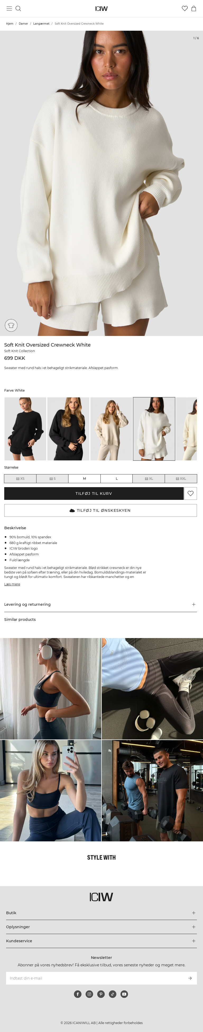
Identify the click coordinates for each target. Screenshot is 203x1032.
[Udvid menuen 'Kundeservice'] (101, 941)
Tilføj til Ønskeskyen (100, 510)
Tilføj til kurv (94, 493)
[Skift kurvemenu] (193, 8)
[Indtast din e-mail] (94, 978)
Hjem (9, 23)
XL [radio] (149, 479)
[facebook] (77, 994)
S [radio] (52, 479)
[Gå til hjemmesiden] (101, 8)
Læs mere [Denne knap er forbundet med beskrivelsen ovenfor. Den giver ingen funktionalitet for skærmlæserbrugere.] (12, 584)
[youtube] (124, 994)
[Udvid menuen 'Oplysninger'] (101, 927)
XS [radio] (20, 479)
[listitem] (25, 429)
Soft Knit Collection (19, 351)
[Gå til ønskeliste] (184, 8)
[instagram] (89, 994)
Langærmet (41, 23)
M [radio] (84, 479)
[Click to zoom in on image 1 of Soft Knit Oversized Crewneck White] (101, 183)
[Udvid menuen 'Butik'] (101, 913)
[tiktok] (112, 994)
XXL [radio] (181, 479)
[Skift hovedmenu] (9, 8)
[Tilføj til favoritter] (190, 493)
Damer (23, 23)
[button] (100, 604)
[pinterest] (101, 994)
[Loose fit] (11, 325)
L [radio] (117, 479)
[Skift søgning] (18, 8)
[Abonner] (190, 978)
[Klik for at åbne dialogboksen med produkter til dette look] (50, 688)
